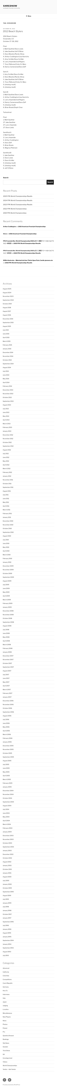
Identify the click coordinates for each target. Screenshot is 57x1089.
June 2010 (6, 543)
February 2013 (7, 427)
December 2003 (8, 835)
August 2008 (7, 626)
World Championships (10, 1065)
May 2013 (6, 416)
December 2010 (8, 521)
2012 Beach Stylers (13, 31)
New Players (7, 1017)
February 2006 (7, 738)
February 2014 (7, 386)
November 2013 (8, 393)
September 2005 (8, 757)
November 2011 (8, 480)
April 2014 (6, 382)
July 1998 (6, 907)
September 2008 (8, 622)
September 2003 (8, 847)
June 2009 (6, 588)
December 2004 (8, 790)
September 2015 (8, 322)
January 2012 (7, 476)
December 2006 (8, 701)
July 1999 (6, 899)
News (4, 1020)
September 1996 (8, 922)
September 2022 (8, 300)
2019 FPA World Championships (14, 213)
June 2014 (6, 375)
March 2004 (7, 824)
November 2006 (8, 704)
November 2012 (8, 438)
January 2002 (7, 865)
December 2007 (8, 656)
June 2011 (6, 498)
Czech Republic (8, 983)
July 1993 (6, 955)
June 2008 (6, 633)
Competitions (7, 979)
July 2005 (6, 764)
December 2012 (8, 435)
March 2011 (6, 510)
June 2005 (6, 768)
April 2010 (6, 551)
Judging (5, 1005)
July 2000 (6, 880)
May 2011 (6, 502)
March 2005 (7, 779)
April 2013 (6, 420)
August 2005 (7, 761)
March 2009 (7, 600)
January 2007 (7, 697)
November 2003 (8, 839)
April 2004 (6, 820)
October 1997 (7, 914)
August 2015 (7, 326)
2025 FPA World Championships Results (17, 196)
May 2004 (6, 817)
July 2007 (6, 674)
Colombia (6, 976)
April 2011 (6, 506)
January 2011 (7, 517)
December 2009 (8, 566)
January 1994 (7, 944)
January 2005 (7, 787)
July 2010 (6, 540)
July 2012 (6, 453)
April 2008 (6, 641)
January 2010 (7, 562)
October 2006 (7, 708)
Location (6, 1009)
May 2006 (6, 727)
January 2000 (7, 884)
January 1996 (7, 929)
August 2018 (7, 307)
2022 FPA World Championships (15, 209)
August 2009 (7, 581)
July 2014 (6, 371)
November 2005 (8, 749)
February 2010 (7, 558)
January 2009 (7, 607)
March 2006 (7, 734)
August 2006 (7, 716)
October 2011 (7, 483)
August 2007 (7, 671)
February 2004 (7, 828)
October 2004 (7, 798)
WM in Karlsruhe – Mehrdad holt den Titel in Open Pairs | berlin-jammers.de (28, 260)
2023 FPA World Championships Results (17, 204)
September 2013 (8, 401)
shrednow (10, 6)
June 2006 (6, 723)
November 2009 (8, 570)
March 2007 (7, 689)
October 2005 (7, 753)
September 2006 (8, 712)
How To (5, 990)
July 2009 (6, 584)
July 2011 (5, 495)
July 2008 (6, 629)
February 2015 (7, 345)
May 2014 (6, 379)
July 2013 (6, 409)
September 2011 (8, 487)
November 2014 (8, 356)
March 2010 (7, 555)
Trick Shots (6, 1050)
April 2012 (6, 465)
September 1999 (8, 892)
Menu (28, 16)
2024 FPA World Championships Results (17, 200)
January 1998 (7, 910)
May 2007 (6, 682)
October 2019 (7, 304)
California (6, 972)
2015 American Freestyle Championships (32, 226)
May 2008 (6, 637)
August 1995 (7, 933)
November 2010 (8, 525)
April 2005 (6, 775)
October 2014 (7, 360)
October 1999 (7, 888)
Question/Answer (8, 1035)
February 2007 (7, 693)
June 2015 (6, 334)
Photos (5, 1024)
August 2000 (7, 877)
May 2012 (6, 461)
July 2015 (6, 330)
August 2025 (7, 289)
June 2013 (6, 412)
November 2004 (8, 794)
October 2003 (7, 843)
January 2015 (7, 349)
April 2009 (6, 596)
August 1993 (7, 952)
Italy (4, 998)
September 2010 (8, 532)
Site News (6, 1043)
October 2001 (7, 869)
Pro (4, 1032)
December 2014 (8, 352)
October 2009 (7, 573)
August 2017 (7, 311)
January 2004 (7, 832)
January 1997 (7, 918)
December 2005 (8, 746)
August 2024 (7, 292)
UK (4, 1054)
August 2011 (7, 491)
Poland (5, 1028)
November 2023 (8, 296)
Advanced (6, 968)
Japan (5, 1002)
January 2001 (7, 873)
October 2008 (7, 618)
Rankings (6, 1039)
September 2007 (8, 667)
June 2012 (6, 457)
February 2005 (7, 783)
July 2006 (6, 719)
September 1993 (8, 948)
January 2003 (7, 850)
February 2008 (7, 648)
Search (5, 178)
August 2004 (7, 805)
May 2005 (6, 772)
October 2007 (7, 663)
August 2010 (7, 536)
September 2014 (8, 364)
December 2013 (8, 390)
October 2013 (7, 397)
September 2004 (8, 802)
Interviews (6, 994)
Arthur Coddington (9, 226)
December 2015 (8, 319)
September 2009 (8, 577)
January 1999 (7, 903)
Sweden (5, 1047)
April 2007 (6, 686)
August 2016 (7, 315)
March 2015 (6, 341)
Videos (5, 1062)
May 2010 (6, 547)
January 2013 (7, 431)
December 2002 (8, 854)
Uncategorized (7, 1058)
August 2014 (7, 367)
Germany (6, 987)
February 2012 (7, 472)
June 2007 (6, 678)
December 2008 (8, 611)
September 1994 (8, 940)
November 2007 (8, 659)
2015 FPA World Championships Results (27, 243)
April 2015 (6, 337)
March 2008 (7, 644)
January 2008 (7, 652)
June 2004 (6, 813)
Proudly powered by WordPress (11, 1084)
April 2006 (6, 731)
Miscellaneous (7, 1013)
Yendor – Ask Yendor (9, 1069)
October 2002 (7, 858)
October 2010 (7, 528)
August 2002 (7, 862)
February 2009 (7, 603)
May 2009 (6, 592)
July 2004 (6, 809)
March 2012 (6, 468)
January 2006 (7, 742)
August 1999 (7, 895)
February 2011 (7, 513)
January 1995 (7, 937)
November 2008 (8, 614)
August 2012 (7, 450)
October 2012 (7, 442)
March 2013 (6, 423)
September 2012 (8, 446)
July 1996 (6, 925)
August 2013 (7, 405)
